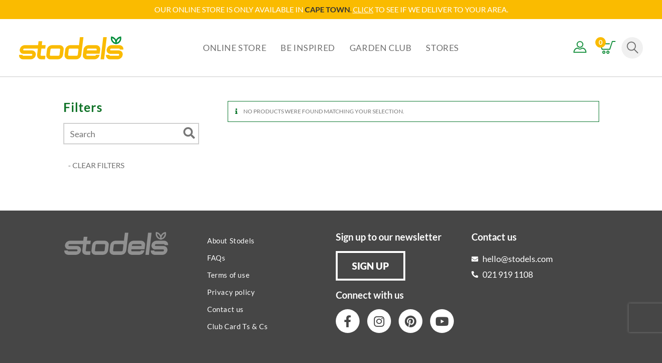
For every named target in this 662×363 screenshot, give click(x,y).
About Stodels (231, 240)
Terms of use (228, 274)
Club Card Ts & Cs (237, 326)
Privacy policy (231, 291)
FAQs (216, 257)
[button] (370, 265)
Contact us (225, 308)
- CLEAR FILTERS (96, 164)
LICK (365, 9)
